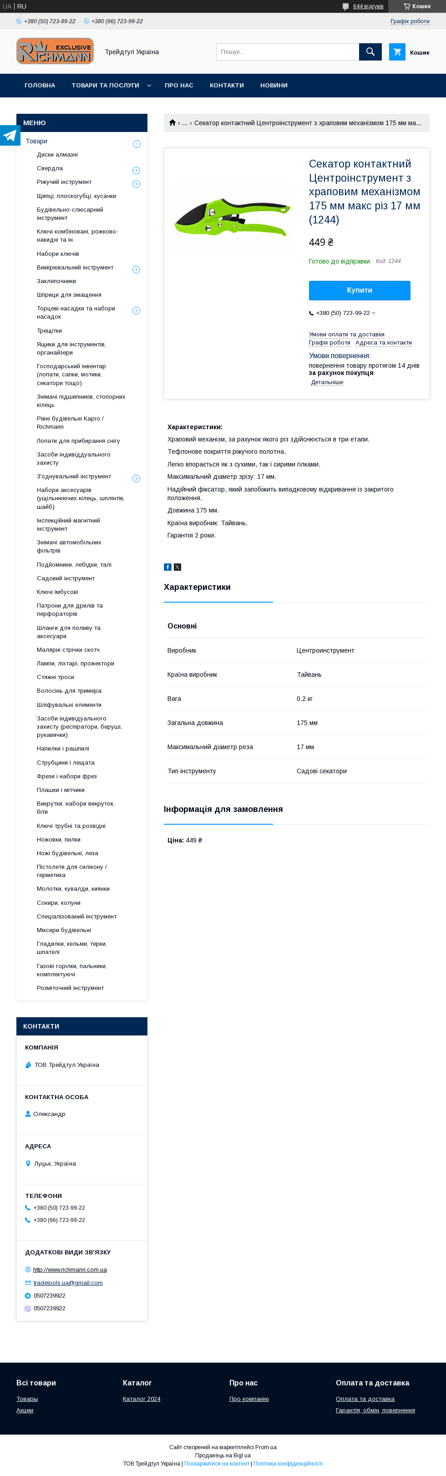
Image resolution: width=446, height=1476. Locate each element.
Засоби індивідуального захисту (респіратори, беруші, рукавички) (79, 726)
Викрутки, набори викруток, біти (76, 807)
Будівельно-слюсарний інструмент (70, 213)
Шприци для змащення (69, 294)
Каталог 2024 (141, 1398)
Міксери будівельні (64, 930)
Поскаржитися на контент (216, 1464)
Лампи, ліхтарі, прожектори (75, 663)
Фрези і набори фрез (67, 776)
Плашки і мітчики (61, 789)
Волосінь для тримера (69, 690)
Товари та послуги (105, 85)
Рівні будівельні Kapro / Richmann (70, 422)
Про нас (179, 85)
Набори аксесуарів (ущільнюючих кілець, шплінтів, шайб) (81, 498)
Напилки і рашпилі (63, 748)
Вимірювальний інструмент (75, 267)
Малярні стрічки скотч (68, 649)
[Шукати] (370, 52)
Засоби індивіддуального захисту (74, 458)
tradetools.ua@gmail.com (68, 1282)
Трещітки (49, 330)
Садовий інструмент (66, 578)
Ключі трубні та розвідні (71, 825)
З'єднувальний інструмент (74, 476)
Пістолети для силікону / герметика (72, 870)
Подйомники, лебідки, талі (74, 564)
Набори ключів (58, 253)
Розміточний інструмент (70, 987)
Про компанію (249, 1398)
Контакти (227, 85)
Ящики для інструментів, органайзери (71, 348)
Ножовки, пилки (59, 839)
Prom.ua (266, 1447)
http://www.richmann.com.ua (70, 1269)
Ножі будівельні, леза (67, 853)
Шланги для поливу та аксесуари (69, 631)
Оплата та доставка (365, 1398)
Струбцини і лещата (66, 762)
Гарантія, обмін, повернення (375, 1410)
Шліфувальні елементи (69, 704)
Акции (24, 1410)
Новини (274, 85)
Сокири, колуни (59, 902)
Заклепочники (56, 281)
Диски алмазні (57, 154)
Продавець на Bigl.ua (223, 1455)
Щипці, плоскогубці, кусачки (76, 196)
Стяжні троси (55, 677)
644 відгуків (368, 6)
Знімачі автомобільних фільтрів (69, 546)
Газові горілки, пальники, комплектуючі (72, 970)
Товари (36, 141)
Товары (27, 1398)
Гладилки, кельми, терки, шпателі (72, 947)
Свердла (50, 168)
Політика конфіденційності (288, 1464)
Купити (360, 290)
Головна (40, 85)
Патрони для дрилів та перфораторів (70, 609)
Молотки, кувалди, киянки (73, 888)
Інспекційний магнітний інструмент (68, 524)
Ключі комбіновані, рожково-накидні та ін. (77, 235)
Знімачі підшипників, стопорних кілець (81, 400)
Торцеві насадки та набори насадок (76, 312)
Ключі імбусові (57, 591)
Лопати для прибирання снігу (78, 440)
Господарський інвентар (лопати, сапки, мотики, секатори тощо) (71, 374)
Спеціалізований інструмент (77, 916)
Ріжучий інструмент (64, 181)
